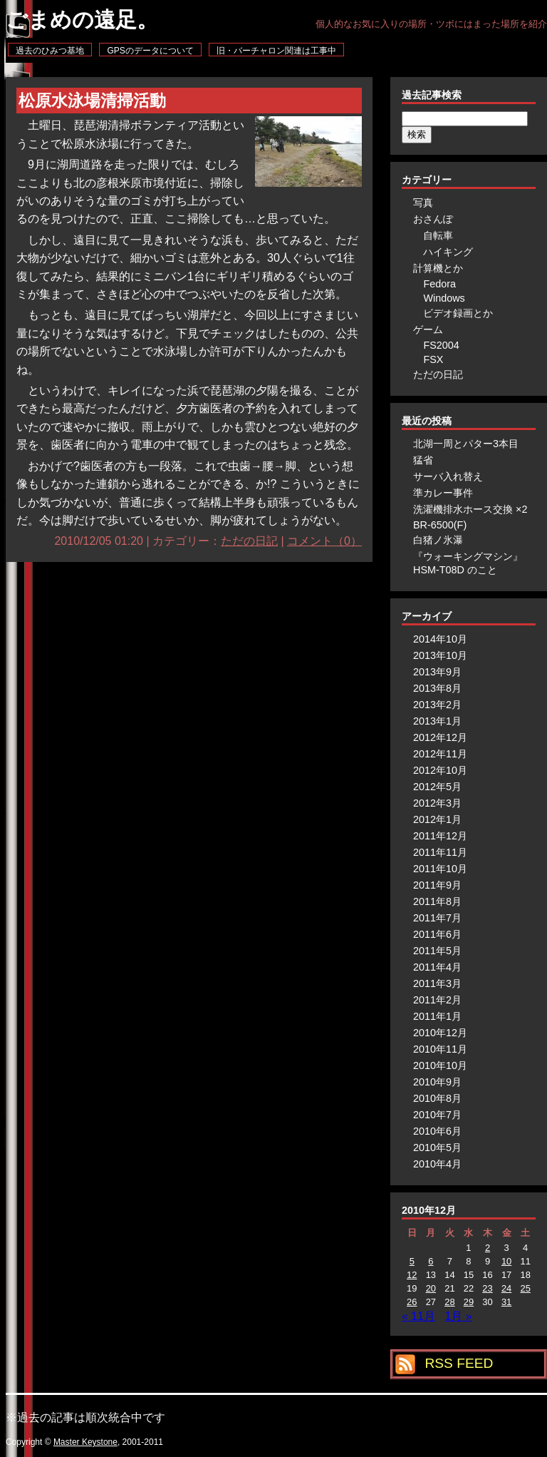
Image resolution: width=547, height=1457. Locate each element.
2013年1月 (437, 721)
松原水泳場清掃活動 (92, 101)
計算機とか (438, 268)
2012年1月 (437, 819)
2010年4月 (437, 1164)
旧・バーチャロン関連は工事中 (276, 51)
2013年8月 (437, 688)
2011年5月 (437, 950)
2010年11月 (440, 1049)
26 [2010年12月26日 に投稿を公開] (412, 1302)
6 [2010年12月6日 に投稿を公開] (430, 1261)
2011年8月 (437, 901)
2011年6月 (437, 934)
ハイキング (448, 251)
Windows (443, 298)
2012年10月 (440, 770)
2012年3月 (437, 803)
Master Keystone (85, 1442)
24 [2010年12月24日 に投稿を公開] (506, 1288)
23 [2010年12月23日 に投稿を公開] (487, 1288)
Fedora (439, 284)
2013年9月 (437, 672)
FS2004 (441, 345)
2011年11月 (440, 852)
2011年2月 (437, 1000)
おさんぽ (433, 219)
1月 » (458, 1316)
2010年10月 (440, 1065)
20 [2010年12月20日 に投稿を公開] (431, 1288)
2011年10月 (440, 868)
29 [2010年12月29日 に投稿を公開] (469, 1302)
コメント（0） (324, 541)
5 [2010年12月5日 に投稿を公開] (412, 1261)
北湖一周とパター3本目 (466, 443)
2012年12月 (440, 737)
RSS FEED (458, 1363)
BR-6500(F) (440, 525)
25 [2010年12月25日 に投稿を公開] (525, 1288)
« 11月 (418, 1316)
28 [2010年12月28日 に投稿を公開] (449, 1302)
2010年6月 (437, 1131)
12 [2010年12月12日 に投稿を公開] (412, 1274)
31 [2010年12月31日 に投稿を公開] (506, 1302)
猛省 (423, 460)
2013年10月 (440, 655)
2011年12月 (440, 836)
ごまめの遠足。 (82, 19)
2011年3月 (437, 983)
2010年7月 (437, 1114)
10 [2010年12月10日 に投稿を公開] (506, 1261)
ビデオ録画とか (458, 313)
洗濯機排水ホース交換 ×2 (470, 509)
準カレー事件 (443, 493)
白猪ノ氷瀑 (438, 540)
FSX (433, 359)
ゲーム (428, 329)
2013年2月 (437, 704)
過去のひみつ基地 (50, 51)
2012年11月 (440, 754)
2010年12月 (440, 1032)
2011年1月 (437, 1016)
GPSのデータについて (150, 51)
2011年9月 (437, 885)
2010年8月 (437, 1098)
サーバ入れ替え (448, 476)
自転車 (438, 235)
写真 (423, 202)
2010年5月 (437, 1147)
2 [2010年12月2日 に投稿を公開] (487, 1247)
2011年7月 (437, 918)
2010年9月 (437, 1082)
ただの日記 (249, 541)
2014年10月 (440, 639)
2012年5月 (437, 786)
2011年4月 (437, 967)
